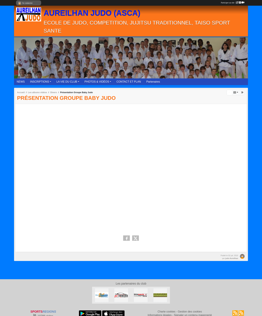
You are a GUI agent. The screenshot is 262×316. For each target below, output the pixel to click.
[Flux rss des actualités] (235, 313)
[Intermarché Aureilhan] (141, 295)
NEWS (21, 81)
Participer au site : (232, 3)
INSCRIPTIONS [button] (39, 81)
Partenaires (153, 81)
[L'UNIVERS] (160, 295)
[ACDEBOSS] (121, 295)
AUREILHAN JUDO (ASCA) (92, 13)
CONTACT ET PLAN (128, 81)
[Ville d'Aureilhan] (102, 295)
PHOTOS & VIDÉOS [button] (97, 81)
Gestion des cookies (190, 311)
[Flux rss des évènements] (241, 313)
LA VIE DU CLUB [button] (66, 81)
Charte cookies (166, 311)
